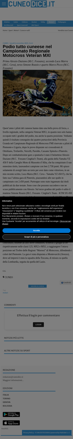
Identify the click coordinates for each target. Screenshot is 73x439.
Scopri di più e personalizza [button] (36, 237)
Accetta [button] (36, 230)
